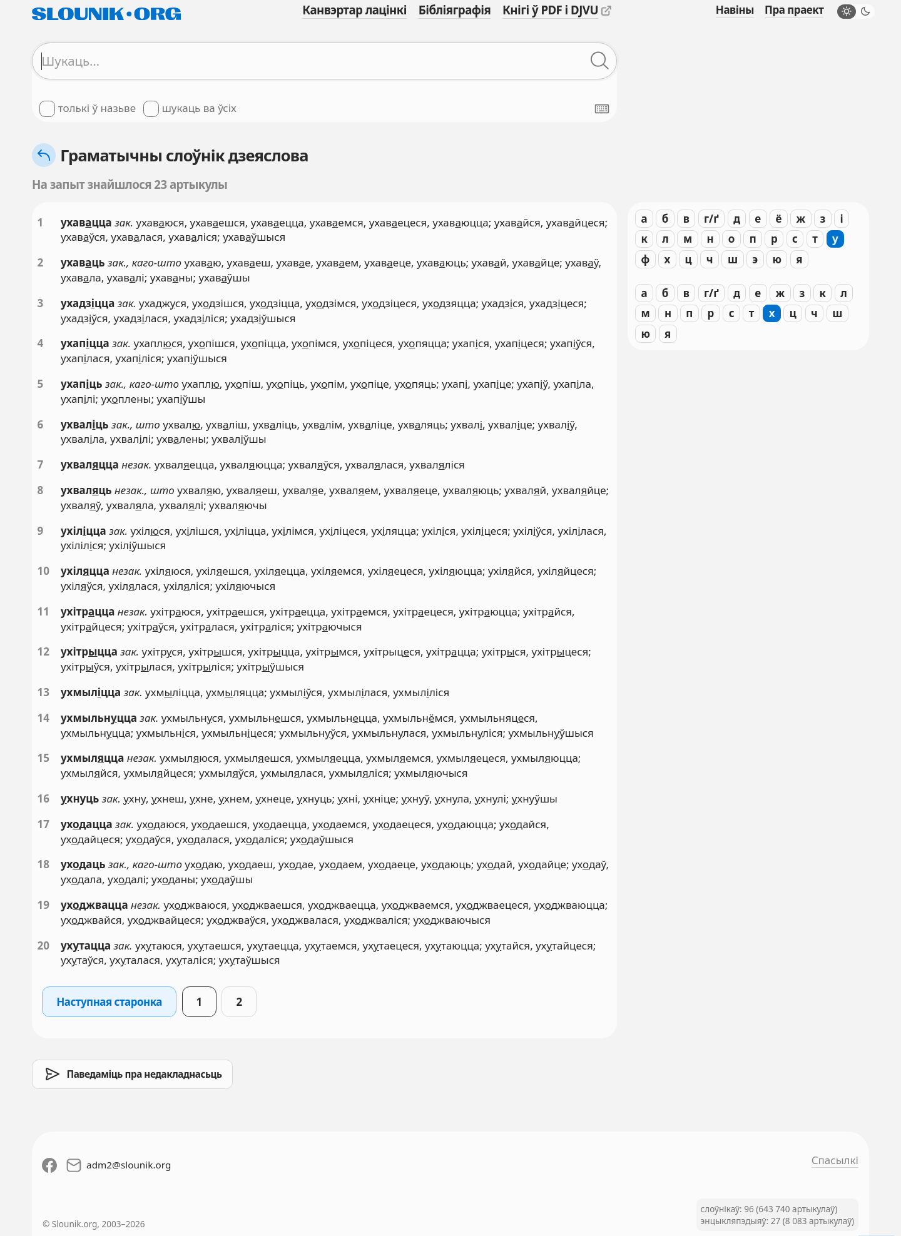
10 (43, 571)
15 (43, 758)
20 (43, 945)
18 (43, 864)
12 (43, 651)
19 (43, 905)
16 (43, 798)
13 (43, 692)
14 (43, 718)
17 (43, 824)
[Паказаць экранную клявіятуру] (601, 108)
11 (43, 611)
